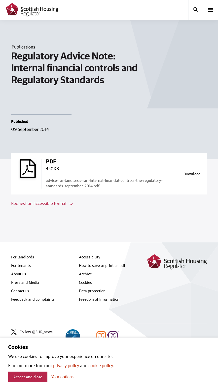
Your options (62, 376)
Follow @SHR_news (32, 332)
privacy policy (66, 365)
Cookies (85, 282)
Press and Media (25, 282)
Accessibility (89, 257)
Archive (85, 274)
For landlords (22, 257)
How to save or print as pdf (102, 265)
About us (18, 274)
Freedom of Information (99, 299)
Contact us (20, 291)
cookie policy (100, 365)
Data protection (92, 291)
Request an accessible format (42, 203)
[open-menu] (210, 10)
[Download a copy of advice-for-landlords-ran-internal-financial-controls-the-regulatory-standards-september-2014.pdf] (192, 173)
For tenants (21, 265)
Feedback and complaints (33, 299)
